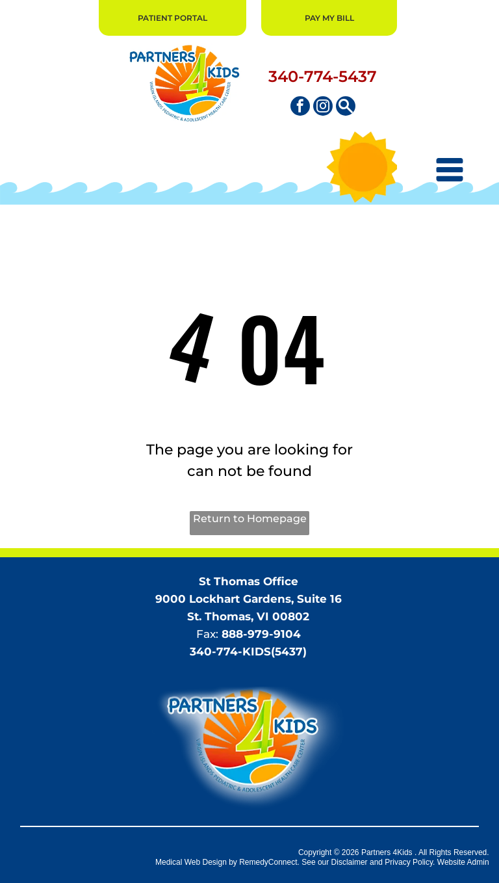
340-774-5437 (322, 76)
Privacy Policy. (410, 862)
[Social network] (345, 107)
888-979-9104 (261, 633)
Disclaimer (349, 862)
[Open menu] (449, 169)
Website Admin (463, 862)
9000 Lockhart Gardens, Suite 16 (248, 598)
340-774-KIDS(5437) (248, 651)
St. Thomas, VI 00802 (248, 616)
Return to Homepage (250, 518)
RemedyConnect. (269, 862)
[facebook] (300, 107)
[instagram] (323, 107)
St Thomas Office (248, 581)
